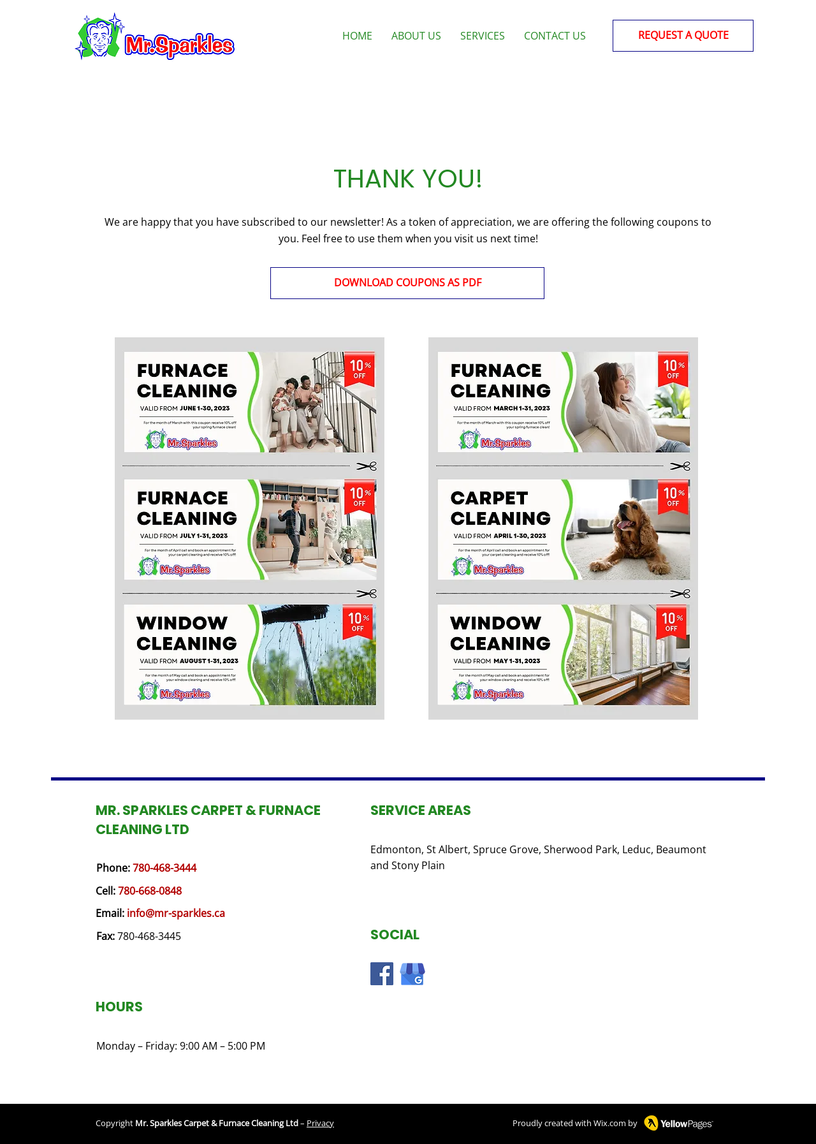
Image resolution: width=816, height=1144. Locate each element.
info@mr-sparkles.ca (176, 913)
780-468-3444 (164, 868)
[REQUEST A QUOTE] (683, 36)
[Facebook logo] (381, 973)
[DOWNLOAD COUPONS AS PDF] (407, 283)
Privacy (320, 1123)
